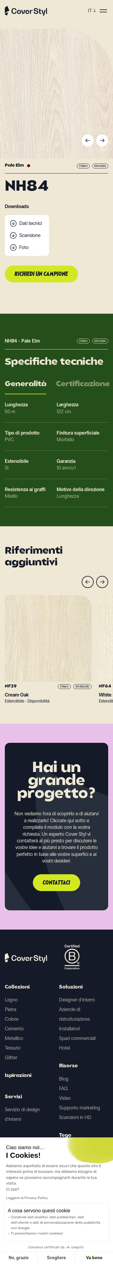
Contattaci (56, 883)
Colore (11, 1019)
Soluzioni (71, 987)
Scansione (29, 235)
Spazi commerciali (77, 1038)
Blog (63, 1079)
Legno (11, 1000)
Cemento (14, 1029)
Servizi (13, 1097)
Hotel (64, 1048)
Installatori (69, 1029)
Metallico (14, 1038)
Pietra (10, 1009)
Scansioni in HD (75, 1117)
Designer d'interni (77, 1000)
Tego (65, 1135)
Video (65, 1098)
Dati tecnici (30, 223)
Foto (24, 247)
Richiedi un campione (41, 274)
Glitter (11, 1057)
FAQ (63, 1088)
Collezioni (17, 987)
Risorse (68, 1066)
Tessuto (12, 1048)
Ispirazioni (18, 1075)
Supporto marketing (79, 1108)
